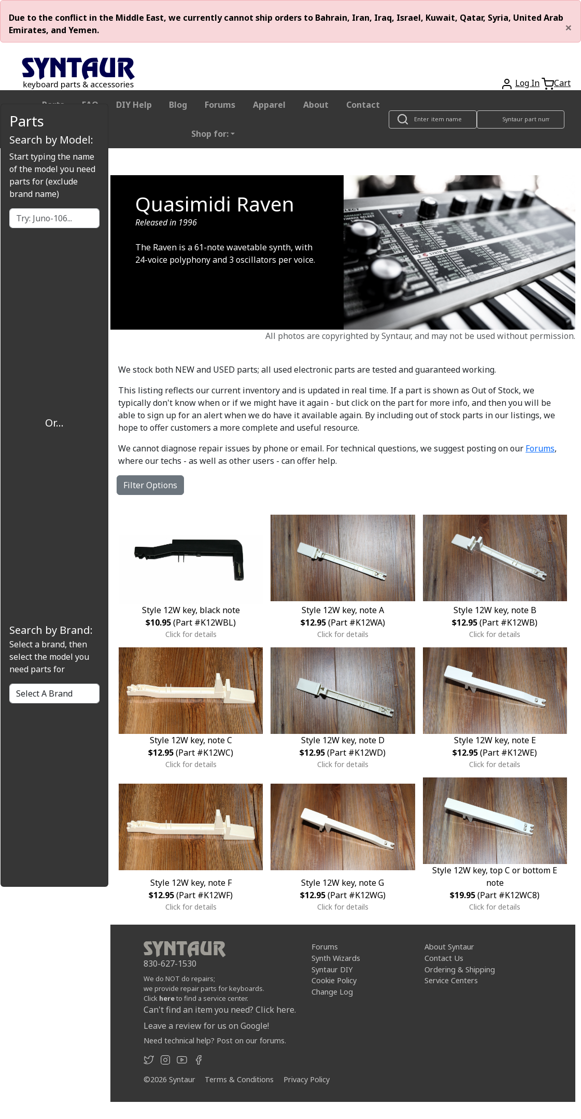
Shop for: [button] (210, 133)
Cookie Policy (334, 980)
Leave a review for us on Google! (206, 1025)
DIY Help (134, 104)
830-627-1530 (170, 963)
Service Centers (451, 980)
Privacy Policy (307, 1079)
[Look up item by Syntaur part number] (520, 119)
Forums (220, 104)
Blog (178, 104)
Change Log (332, 992)
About (316, 104)
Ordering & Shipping (459, 969)
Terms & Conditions (239, 1079)
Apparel (269, 104)
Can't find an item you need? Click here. (220, 1009)
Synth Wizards (335, 958)
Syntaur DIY (331, 969)
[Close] (568, 27)
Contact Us (443, 958)
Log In (527, 83)
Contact (363, 104)
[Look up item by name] (433, 119)
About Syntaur (449, 947)
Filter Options (150, 485)
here (167, 998)
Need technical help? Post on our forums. (215, 1040)
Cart (562, 83)
